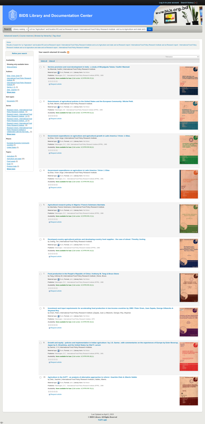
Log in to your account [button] (169, 3)
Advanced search (11, 36)
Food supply (11, 161)
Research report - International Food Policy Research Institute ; (19, 111)
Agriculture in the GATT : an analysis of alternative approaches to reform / (92, 377)
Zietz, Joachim (12, 90)
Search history (187, 3)
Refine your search (19, 53)
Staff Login (102, 420)
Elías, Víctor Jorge (13, 76)
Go (149, 29)
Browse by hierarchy (43, 36)
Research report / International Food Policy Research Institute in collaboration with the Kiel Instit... (19, 130)
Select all (44, 61)
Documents (11, 101)
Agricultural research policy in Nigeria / (76, 205)
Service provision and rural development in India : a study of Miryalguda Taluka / (89, 67)
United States (11, 147)
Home (9, 42)
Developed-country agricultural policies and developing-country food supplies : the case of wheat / (96, 239)
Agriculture (10, 156)
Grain (9, 164)
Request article (56, 84)
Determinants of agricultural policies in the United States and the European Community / (90, 101)
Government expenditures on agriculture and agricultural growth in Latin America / (89, 136)
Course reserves (26, 36)
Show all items (12, 67)
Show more (11, 92)
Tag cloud (57, 36)
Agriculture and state (14, 159)
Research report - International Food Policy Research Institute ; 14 (19, 115)
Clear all (52, 61)
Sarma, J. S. (11, 87)
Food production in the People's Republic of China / (83, 274)
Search (7, 29)
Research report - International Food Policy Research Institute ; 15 (19, 120)
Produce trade (12, 166)
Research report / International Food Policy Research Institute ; (19, 124)
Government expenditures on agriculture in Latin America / (79, 170)
